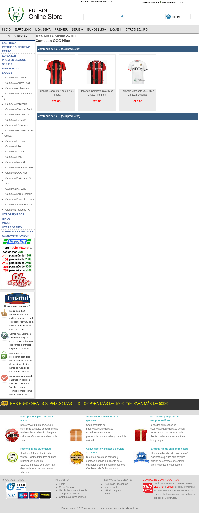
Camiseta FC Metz (15, 120)
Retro (6, 51)
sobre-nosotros (112, 487)
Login (62, 484)
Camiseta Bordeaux (15, 104)
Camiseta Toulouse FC (17, 209)
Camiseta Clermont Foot (18, 109)
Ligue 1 (48, 35)
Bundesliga (10, 68)
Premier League (14, 59)
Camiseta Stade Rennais (18, 204)
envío (107, 493)
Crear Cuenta (66, 487)
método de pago (113, 490)
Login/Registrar (150, 2)
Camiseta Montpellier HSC (19, 167)
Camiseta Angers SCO (17, 83)
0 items (176, 17)
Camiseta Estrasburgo (16, 114)
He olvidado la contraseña (73, 490)
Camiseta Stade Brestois (18, 194)
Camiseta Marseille (15, 162)
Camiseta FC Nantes (16, 125)
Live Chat (159, 486)
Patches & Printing (16, 47)
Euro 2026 (9, 55)
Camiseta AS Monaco (16, 88)
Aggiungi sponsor (15, 235)
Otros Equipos (13, 214)
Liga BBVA (9, 42)
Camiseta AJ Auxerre (16, 77)
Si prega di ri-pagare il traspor (17, 232)
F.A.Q (182, 2)
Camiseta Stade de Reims (19, 199)
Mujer (6, 222)
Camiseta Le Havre (15, 141)
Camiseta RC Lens (15, 188)
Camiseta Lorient (14, 151)
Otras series (12, 227)
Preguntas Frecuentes (116, 484)
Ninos (6, 218)
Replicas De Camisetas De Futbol (102, 508)
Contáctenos (169, 2)
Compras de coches (70, 493)
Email (170, 486)
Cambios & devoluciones (72, 497)
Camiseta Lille (12, 146)
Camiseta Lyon (13, 157)
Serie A (7, 64)
